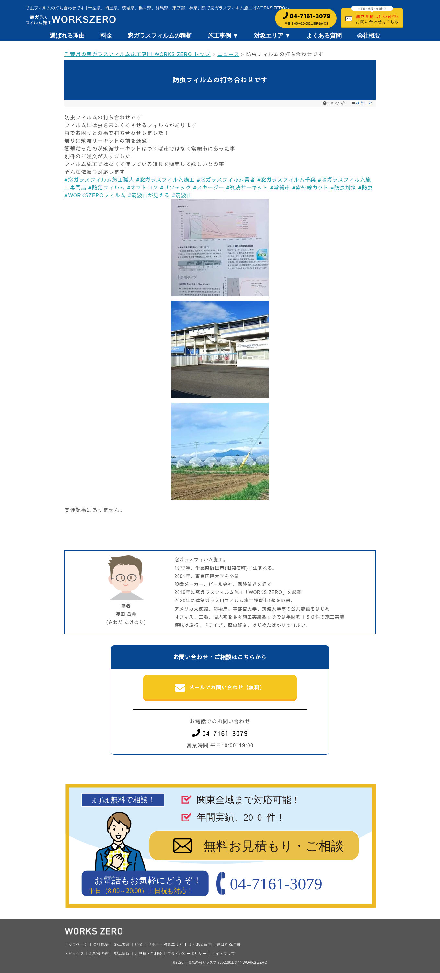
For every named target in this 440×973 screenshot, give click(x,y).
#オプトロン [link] (142, 187)
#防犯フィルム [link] (106, 187)
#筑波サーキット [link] (247, 187)
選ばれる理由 (67, 35)
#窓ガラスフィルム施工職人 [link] (99, 179)
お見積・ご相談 (148, 953)
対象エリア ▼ (272, 35)
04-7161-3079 (220, 733)
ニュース (228, 53)
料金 (106, 35)
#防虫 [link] (365, 187)
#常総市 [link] (280, 187)
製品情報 (122, 953)
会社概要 (368, 35)
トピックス (74, 953)
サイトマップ (223, 953)
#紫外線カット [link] (310, 187)
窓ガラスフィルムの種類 (160, 35)
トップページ (76, 944)
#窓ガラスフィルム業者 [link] (226, 179)
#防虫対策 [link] (343, 187)
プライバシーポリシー (186, 953)
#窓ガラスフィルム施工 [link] (165, 179)
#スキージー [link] (208, 187)
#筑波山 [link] (182, 195)
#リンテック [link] (175, 187)
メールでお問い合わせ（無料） (220, 687)
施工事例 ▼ (223, 35)
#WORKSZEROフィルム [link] (95, 195)
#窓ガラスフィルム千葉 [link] (286, 179)
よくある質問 (324, 35)
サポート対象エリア (165, 944)
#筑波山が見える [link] (149, 195)
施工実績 (122, 944)
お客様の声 (99, 953)
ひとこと (364, 102)
